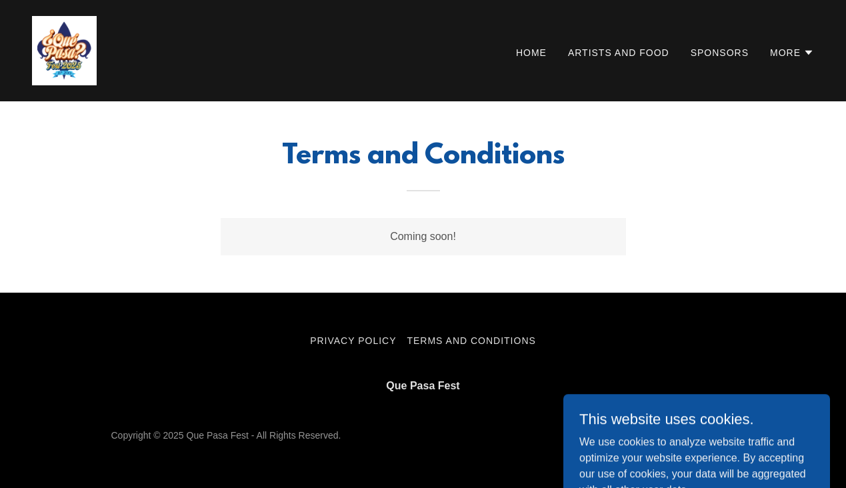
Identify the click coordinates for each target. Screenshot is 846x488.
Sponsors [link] (720, 52)
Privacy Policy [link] (353, 340)
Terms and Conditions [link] (471, 340)
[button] (792, 53)
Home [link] (531, 52)
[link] (64, 49)
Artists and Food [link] (618, 52)
